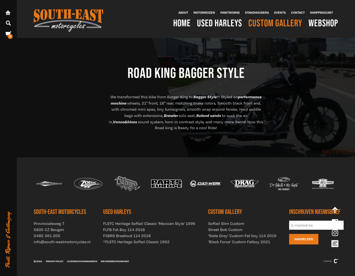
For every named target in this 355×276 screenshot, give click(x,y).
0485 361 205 (47, 235)
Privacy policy (54, 261)
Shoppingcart (321, 13)
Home (182, 22)
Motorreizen (204, 13)
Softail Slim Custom (226, 223)
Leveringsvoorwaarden (82, 261)
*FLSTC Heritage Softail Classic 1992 (136, 241)
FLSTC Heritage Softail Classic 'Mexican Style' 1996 (149, 223)
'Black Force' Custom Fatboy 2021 (239, 241)
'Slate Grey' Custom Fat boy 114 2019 (242, 235)
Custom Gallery (275, 22)
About (183, 13)
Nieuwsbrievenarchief (115, 261)
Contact (298, 13)
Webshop (323, 22)
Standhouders (257, 13)
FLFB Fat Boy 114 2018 (124, 229)
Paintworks (230, 13)
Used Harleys (219, 22)
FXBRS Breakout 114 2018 (127, 235)
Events (280, 13)
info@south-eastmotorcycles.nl (62, 241)
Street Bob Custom (225, 229)
